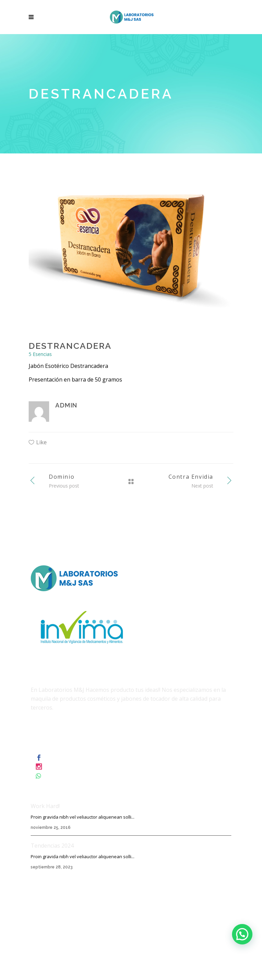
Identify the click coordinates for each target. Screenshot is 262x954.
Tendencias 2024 (52, 845)
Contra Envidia (191, 476)
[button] (242, 934)
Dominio (61, 476)
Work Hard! (45, 806)
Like (41, 442)
